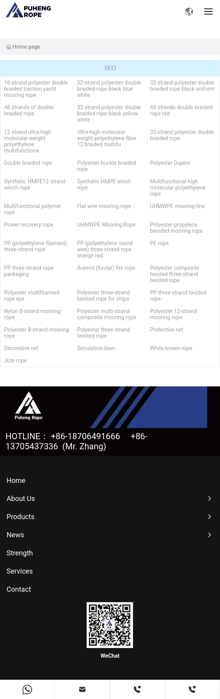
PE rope (159, 243)
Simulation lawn (96, 348)
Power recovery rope (28, 225)
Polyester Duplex (170, 163)
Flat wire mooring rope (104, 206)
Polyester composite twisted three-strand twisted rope (175, 274)
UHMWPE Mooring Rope (106, 225)
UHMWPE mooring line (177, 206)
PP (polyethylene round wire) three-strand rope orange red (104, 249)
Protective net (166, 330)
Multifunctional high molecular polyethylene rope (177, 187)
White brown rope (171, 348)
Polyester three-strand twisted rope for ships (103, 295)
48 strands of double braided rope (28, 110)
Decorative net (21, 348)
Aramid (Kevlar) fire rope (106, 268)
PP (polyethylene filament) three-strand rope (35, 246)
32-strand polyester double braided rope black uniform (182, 86)
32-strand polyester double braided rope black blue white (109, 89)
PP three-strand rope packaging (28, 271)
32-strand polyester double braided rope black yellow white (109, 113)
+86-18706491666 (85, 436)
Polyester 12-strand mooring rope (173, 314)
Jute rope (15, 360)
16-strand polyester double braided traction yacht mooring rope (36, 89)
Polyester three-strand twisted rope (103, 333)
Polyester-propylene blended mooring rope (176, 228)
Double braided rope (28, 163)
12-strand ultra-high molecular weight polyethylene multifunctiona (27, 141)
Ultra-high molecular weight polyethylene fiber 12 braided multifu (106, 138)
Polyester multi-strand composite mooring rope (106, 314)
